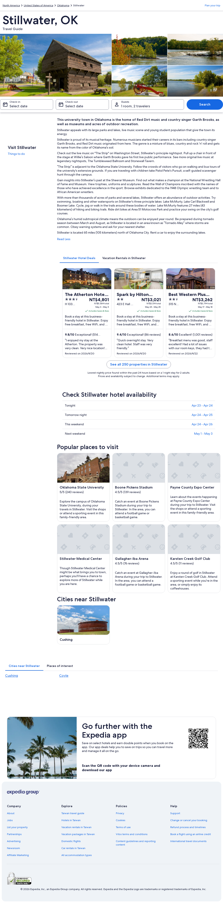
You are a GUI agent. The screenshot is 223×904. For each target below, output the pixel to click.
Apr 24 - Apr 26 (202, 424)
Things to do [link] (16, 154)
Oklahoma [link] (63, 5)
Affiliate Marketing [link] (18, 855)
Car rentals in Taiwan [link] (73, 848)
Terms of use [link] (123, 827)
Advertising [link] (13, 841)
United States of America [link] (38, 5)
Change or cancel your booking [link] (188, 820)
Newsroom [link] (13, 848)
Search (204, 104)
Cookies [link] (120, 820)
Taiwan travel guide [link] (72, 813)
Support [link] (175, 813)
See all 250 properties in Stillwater (138, 364)
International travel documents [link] (188, 841)
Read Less (63, 239)
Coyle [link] (63, 675)
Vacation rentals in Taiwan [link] (76, 827)
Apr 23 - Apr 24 (202, 405)
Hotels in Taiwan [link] (71, 820)
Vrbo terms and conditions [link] (131, 834)
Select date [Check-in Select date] (18, 106)
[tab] (79, 258)
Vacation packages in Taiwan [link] (78, 834)
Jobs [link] (10, 820)
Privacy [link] (120, 813)
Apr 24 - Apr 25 (202, 415)
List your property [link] (17, 827)
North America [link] (11, 5)
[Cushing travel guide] (83, 624)
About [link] (10, 813)
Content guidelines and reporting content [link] (135, 842)
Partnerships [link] (14, 834)
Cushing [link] (11, 675)
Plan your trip (212, 5)
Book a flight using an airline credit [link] (190, 834)
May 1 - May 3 (203, 434)
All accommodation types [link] (76, 855)
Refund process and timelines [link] (188, 827)
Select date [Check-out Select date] (74, 106)
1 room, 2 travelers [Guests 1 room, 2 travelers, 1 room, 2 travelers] (135, 106)
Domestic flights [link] (71, 841)
